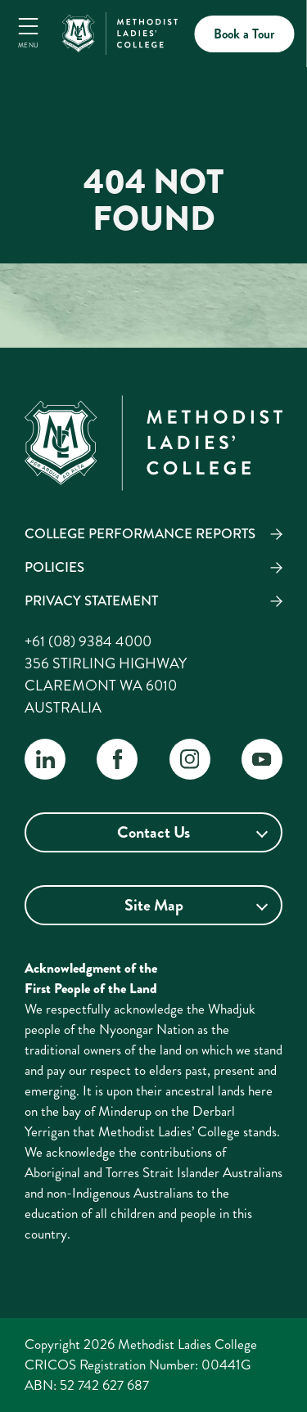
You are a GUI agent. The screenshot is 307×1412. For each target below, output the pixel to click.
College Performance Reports (140, 533)
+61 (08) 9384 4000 (88, 641)
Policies (54, 567)
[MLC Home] (119, 31)
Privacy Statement (91, 600)
